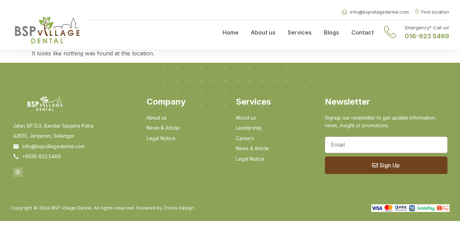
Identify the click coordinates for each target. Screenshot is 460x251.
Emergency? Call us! (427, 27)
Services (300, 32)
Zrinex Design (179, 208)
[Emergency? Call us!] (390, 32)
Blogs (331, 32)
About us (263, 32)
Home (231, 32)
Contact (362, 32)
